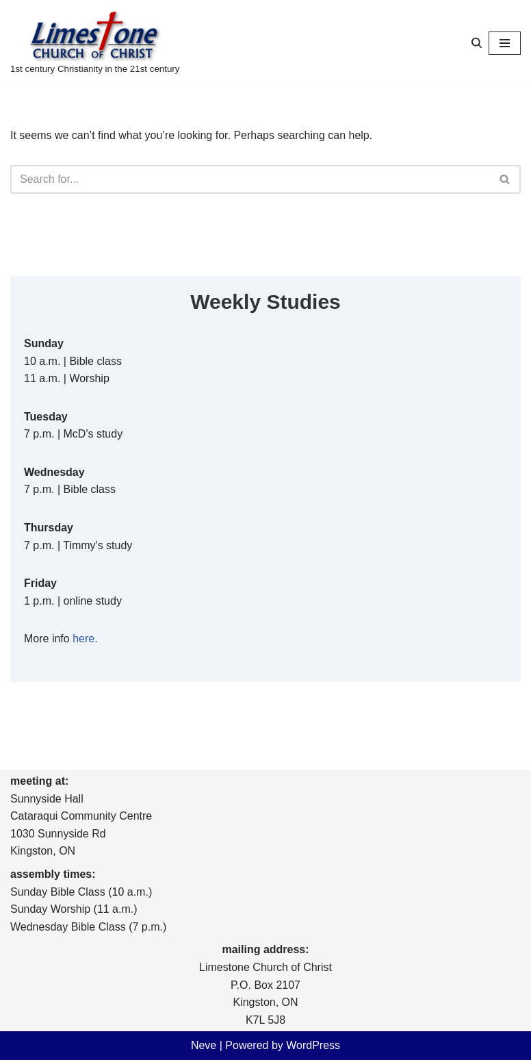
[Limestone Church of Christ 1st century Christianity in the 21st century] (94, 43)
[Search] (476, 43)
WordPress (313, 1045)
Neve (203, 1045)
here (83, 638)
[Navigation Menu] (505, 43)
